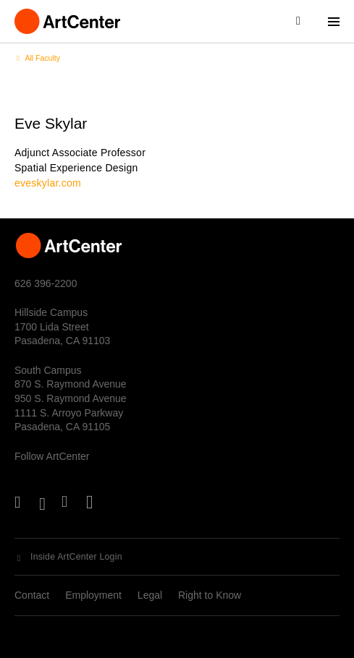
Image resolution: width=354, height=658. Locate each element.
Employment (93, 595)
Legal (150, 595)
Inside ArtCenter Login (76, 557)
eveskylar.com (47, 183)
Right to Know (209, 595)
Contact (31, 595)
